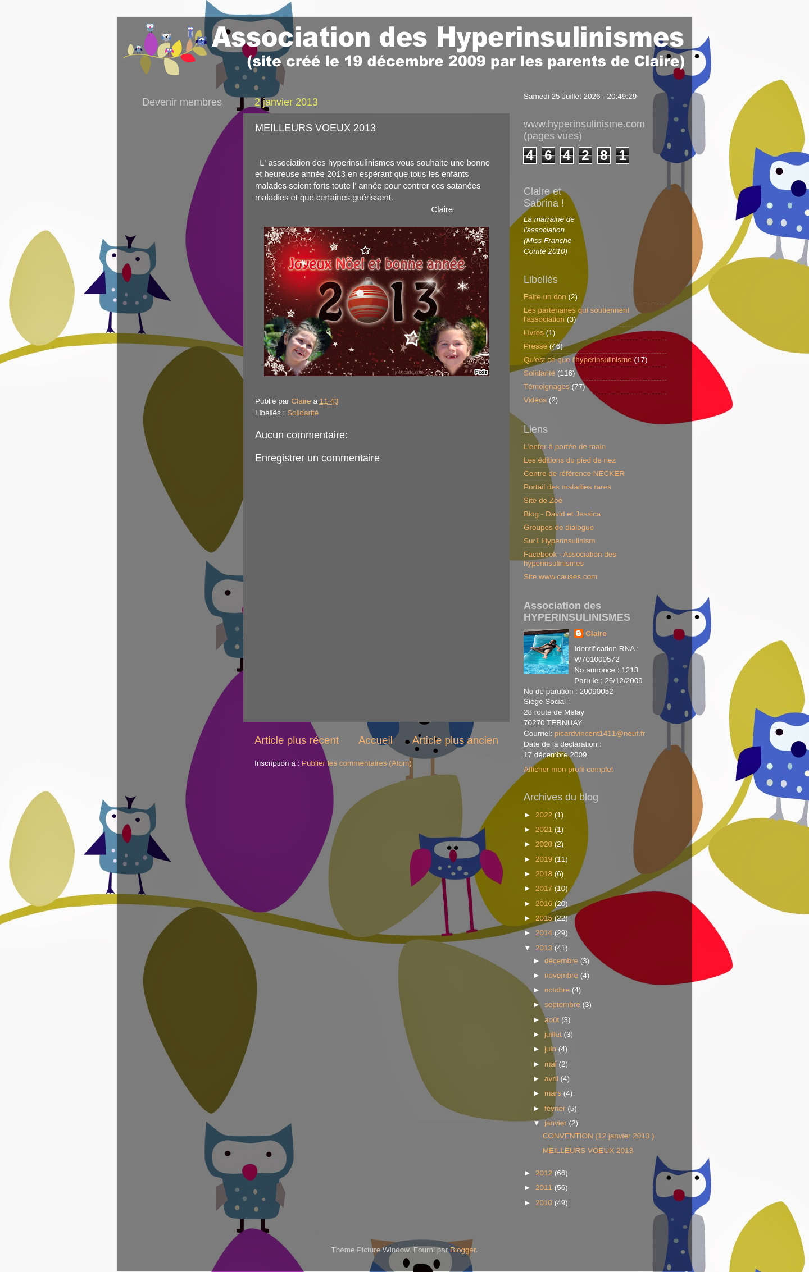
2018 (545, 874)
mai (551, 1064)
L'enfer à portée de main (565, 446)
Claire (596, 633)
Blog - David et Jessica (562, 514)
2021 (545, 829)
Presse (535, 346)
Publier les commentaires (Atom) (357, 763)
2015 (545, 918)
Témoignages (547, 386)
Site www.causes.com (560, 577)
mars (553, 1093)
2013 (545, 948)
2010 (545, 1202)
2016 (545, 903)
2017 (545, 888)
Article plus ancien (455, 740)
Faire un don (545, 296)
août (552, 1019)
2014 (545, 932)
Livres (534, 332)
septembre (563, 1004)
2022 (545, 815)
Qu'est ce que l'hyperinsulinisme (578, 359)
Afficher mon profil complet (568, 769)
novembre (562, 975)
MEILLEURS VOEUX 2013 (588, 1150)
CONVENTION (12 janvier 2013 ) (599, 1136)
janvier (556, 1123)
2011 (545, 1187)
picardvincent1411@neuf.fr (600, 733)
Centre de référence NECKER (574, 473)
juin (551, 1049)
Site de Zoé (543, 500)
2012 (545, 1173)
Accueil (375, 740)
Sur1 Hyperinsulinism (560, 541)
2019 (545, 859)
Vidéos (535, 400)
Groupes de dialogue (559, 527)
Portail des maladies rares (567, 487)
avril (552, 1078)
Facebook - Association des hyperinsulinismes (570, 559)
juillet (554, 1034)
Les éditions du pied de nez (570, 460)
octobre (558, 990)
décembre (562, 961)
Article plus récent (296, 740)
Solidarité (303, 413)
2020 (545, 844)
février (555, 1108)
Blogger (463, 1250)
